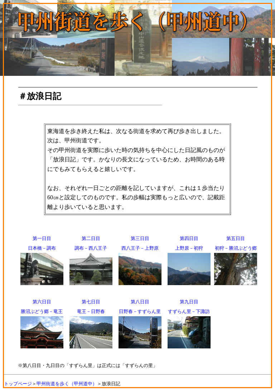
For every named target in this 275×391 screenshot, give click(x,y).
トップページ (18, 383)
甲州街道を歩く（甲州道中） (67, 383)
